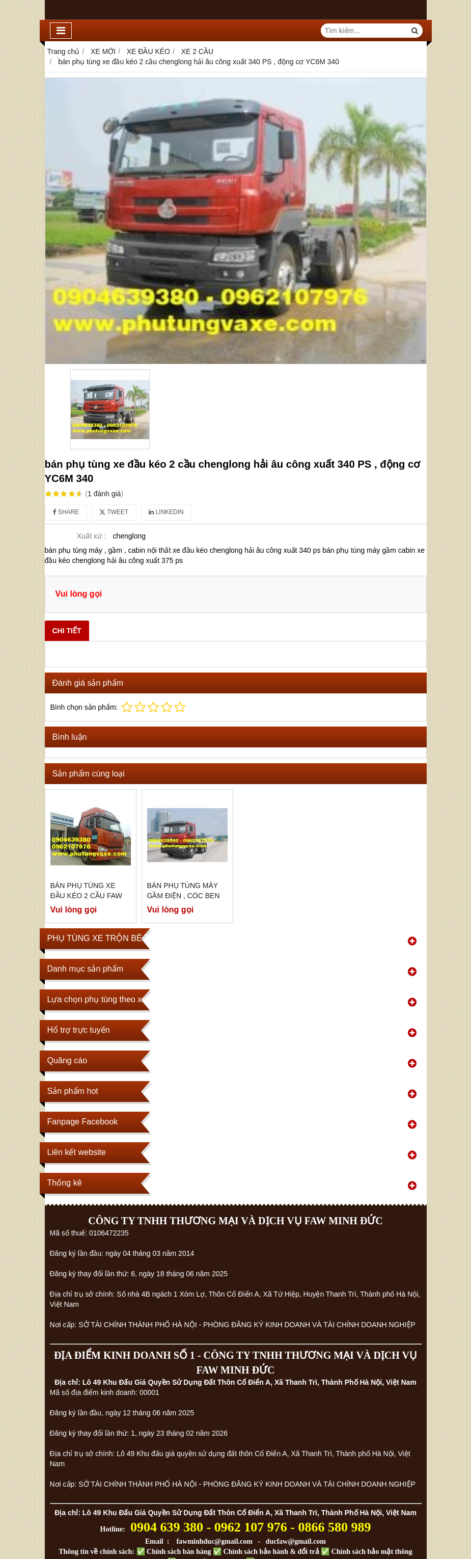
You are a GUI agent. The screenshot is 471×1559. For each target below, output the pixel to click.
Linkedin (166, 512)
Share (66, 512)
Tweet (113, 512)
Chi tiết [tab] (66, 631)
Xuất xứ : (91, 536)
